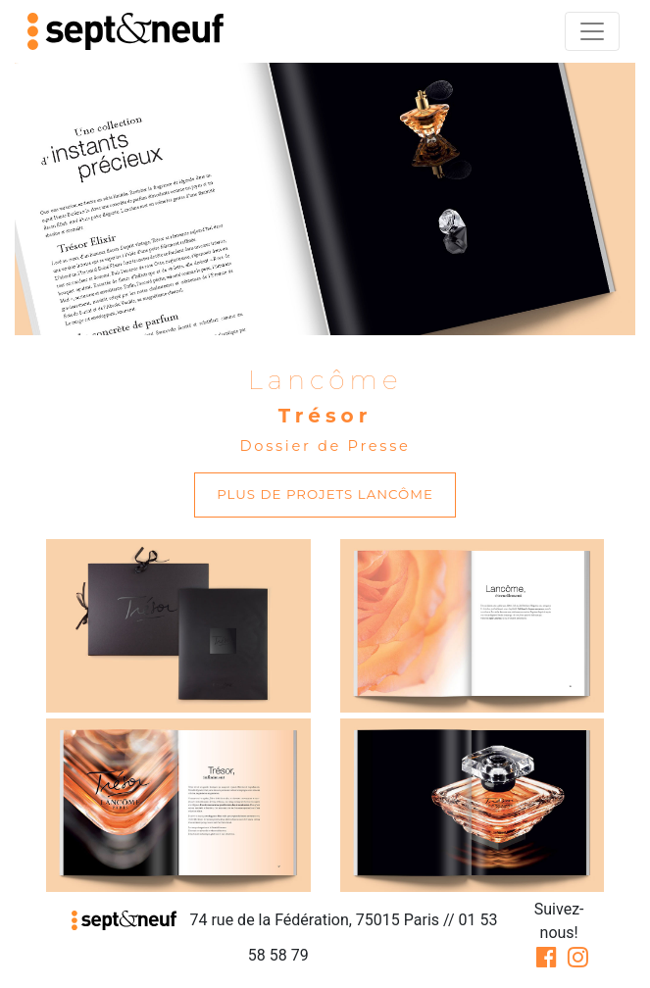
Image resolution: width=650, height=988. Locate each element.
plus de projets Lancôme (325, 494)
